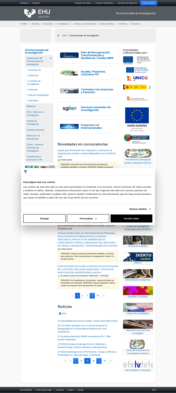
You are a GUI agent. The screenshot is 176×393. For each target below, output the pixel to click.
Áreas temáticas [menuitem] (107, 24)
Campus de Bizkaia (104, 3)
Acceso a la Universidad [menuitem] (84, 24)
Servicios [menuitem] (123, 24)
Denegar (44, 218)
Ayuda (80, 390)
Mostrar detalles (138, 209)
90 (99, 296)
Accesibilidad (26, 390)
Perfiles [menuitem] (23, 24)
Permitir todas (131, 218)
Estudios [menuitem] (35, 24)
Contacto (60, 390)
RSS (63, 313)
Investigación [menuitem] (63, 24)
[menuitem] (24, 3)
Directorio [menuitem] (135, 24)
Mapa (70, 390)
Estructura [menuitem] (48, 24)
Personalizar (88, 218)
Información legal (44, 390)
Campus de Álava (83, 3)
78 (105, 361)
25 (88, 361)
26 (94, 361)
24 (82, 361)
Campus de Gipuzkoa (127, 3)
